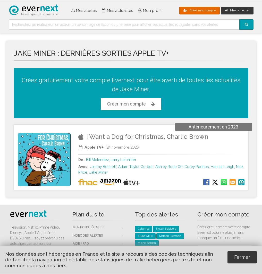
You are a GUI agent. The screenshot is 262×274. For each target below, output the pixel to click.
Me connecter (237, 10)
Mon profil (150, 10)
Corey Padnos (196, 166)
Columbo (143, 228)
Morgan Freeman (170, 236)
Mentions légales (88, 227)
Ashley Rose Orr (169, 166)
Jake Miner (98, 172)
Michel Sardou (147, 243)
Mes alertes (84, 10)
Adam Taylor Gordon (136, 166)
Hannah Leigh (222, 166)
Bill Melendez (97, 159)
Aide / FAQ (81, 243)
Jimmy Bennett (103, 166)
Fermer (242, 257)
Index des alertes (88, 235)
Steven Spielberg (166, 228)
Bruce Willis (145, 236)
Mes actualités (117, 10)
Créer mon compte (199, 10)
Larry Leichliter (123, 159)
